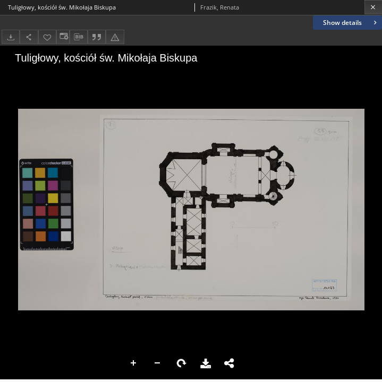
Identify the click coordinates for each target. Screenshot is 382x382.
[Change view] (62, 37)
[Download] (11, 37)
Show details (351, 22)
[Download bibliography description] (79, 37)
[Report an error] (115, 37)
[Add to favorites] (47, 37)
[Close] (373, 7)
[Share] (29, 37)
